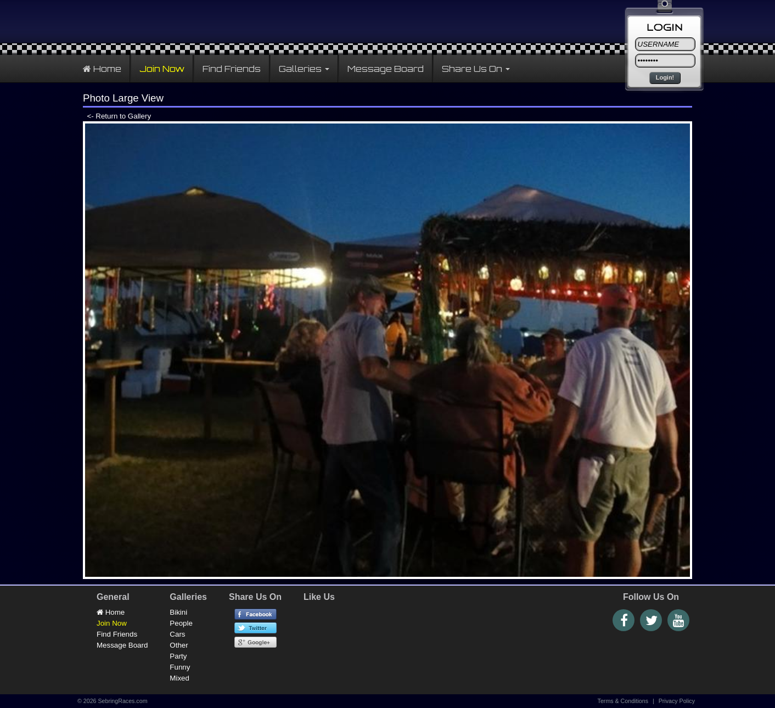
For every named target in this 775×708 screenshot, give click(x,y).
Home (102, 68)
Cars (177, 634)
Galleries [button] (304, 68)
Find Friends (232, 68)
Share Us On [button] (476, 68)
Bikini (178, 612)
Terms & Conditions (623, 701)
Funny (180, 667)
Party (178, 656)
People (181, 623)
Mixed (179, 678)
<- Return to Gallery (117, 116)
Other (179, 645)
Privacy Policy (677, 701)
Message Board (385, 68)
